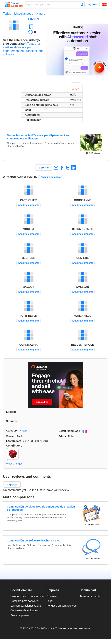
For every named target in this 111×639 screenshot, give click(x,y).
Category (12, 430)
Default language (69, 430)
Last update (13, 440)
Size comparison (20, 615)
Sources (11, 421)
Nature (40, 13)
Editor (62, 436)
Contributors (14, 445)
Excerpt (11, 411)
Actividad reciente (90, 596)
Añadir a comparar (51, 177)
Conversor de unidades (24, 610)
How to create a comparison (26, 596)
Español (104, 4)
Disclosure (53, 596)
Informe (44, 167)
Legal (50, 601)
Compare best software (24, 601)
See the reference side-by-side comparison (21, 42)
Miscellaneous (23, 13)
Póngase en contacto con (62, 605)
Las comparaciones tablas (25, 605)
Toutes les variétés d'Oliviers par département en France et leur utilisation (38, 137)
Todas (7, 13)
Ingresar (93, 4)
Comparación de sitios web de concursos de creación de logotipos (41, 508)
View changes (14, 463)
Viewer (10, 436)
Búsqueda (81, 4)
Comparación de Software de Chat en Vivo (33, 540)
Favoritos (31, 26)
